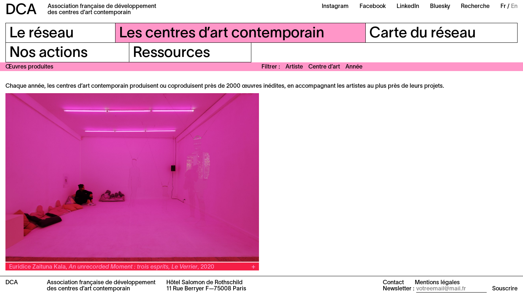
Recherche (475, 6)
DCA (21, 10)
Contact (393, 282)
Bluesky (440, 6)
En (514, 6)
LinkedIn (408, 6)
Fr (503, 6)
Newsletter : (398, 288)
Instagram (335, 6)
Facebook (373, 6)
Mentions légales (437, 282)
